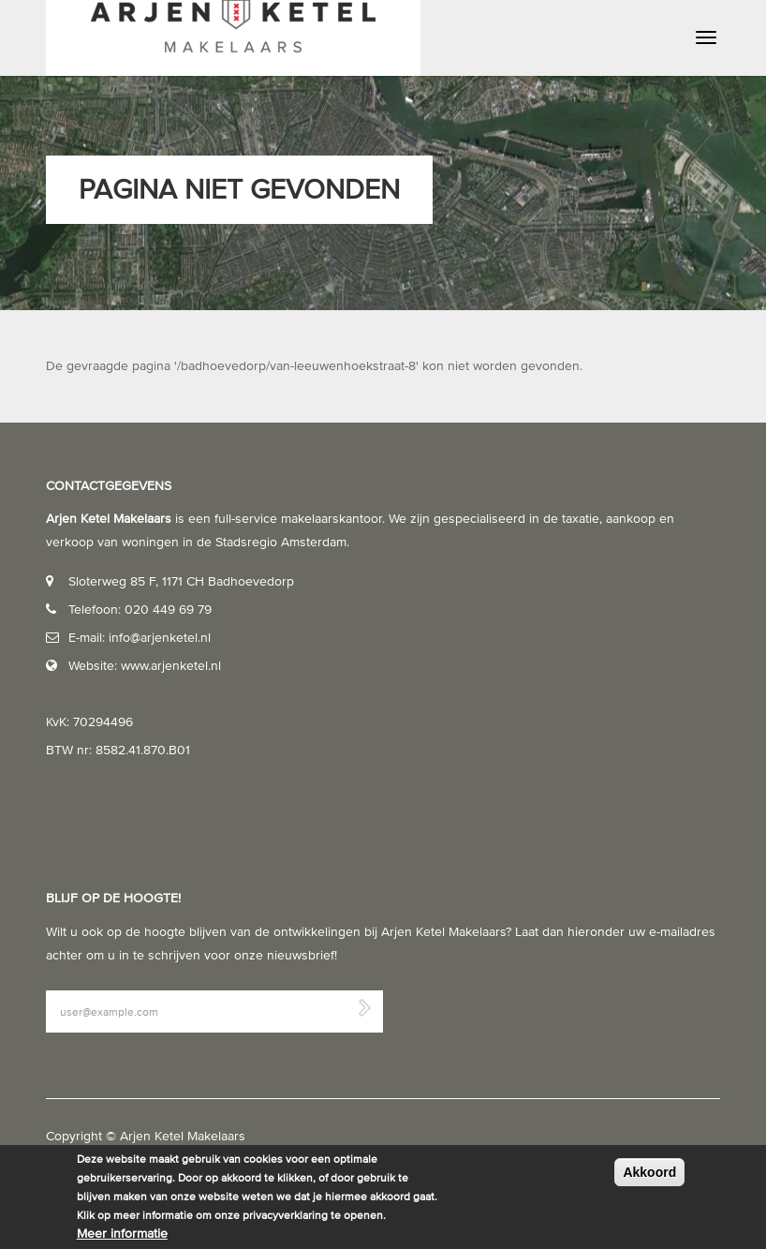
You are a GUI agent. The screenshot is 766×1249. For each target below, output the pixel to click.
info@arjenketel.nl (160, 638)
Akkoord (649, 1172)
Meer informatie (122, 1234)
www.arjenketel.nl (171, 666)
